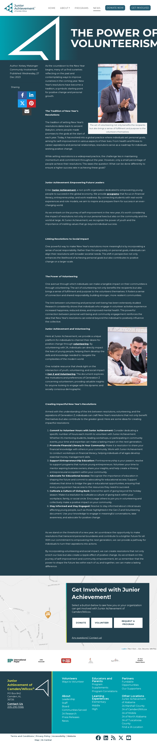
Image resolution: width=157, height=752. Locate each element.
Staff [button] (65, 703)
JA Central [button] (46, 740)
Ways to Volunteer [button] (73, 681)
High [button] (95, 709)
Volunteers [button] (69, 678)
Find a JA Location (132, 727)
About (64, 8)
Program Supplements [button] (100, 686)
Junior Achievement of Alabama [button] (134, 701)
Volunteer (102, 622)
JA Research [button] (69, 713)
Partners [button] (128, 678)
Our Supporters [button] (131, 688)
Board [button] (65, 706)
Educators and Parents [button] (102, 680)
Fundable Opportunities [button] (130, 683)
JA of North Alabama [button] (134, 716)
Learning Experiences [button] (100, 697)
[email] (26, 112)
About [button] (66, 696)
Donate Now (115, 7)
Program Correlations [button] (104, 691)
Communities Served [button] (74, 710)
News (96, 8)
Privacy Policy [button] (43, 736)
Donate (81, 622)
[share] (22, 96)
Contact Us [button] (15, 704)
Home (51, 8)
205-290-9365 (15, 707)
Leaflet (123, 649)
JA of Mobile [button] (129, 713)
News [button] (65, 720)
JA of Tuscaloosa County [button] (131, 722)
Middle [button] (96, 705)
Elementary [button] (99, 701)
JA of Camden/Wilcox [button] (134, 709)
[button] (69, 8)
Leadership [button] (68, 699)
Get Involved (140, 7)
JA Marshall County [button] (133, 705)
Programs (81, 8)
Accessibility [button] (58, 736)
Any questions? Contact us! (87, 637)
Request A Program (128, 623)
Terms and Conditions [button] (22, 736)
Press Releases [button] (70, 717)
